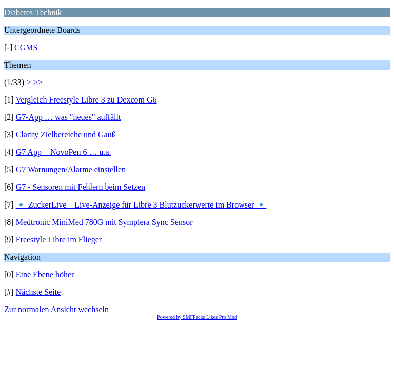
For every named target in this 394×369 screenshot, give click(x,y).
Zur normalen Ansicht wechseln (56, 309)
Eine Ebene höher (45, 274)
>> (37, 82)
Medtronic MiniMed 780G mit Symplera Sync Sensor (104, 222)
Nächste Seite (38, 292)
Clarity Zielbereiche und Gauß (66, 134)
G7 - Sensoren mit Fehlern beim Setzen (80, 186)
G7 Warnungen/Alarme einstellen (71, 169)
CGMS (25, 47)
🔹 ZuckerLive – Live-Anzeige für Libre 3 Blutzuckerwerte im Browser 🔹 (141, 204)
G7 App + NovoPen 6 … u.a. (63, 152)
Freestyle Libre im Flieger (59, 239)
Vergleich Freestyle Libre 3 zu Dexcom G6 (85, 99)
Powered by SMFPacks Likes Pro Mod (197, 317)
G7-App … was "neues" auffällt (68, 117)
